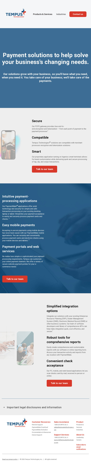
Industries (61, 14)
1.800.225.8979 (59, 424)
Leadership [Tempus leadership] (80, 437)
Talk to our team (44, 169)
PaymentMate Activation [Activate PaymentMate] (40, 430)
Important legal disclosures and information (34, 407)
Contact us (78, 14)
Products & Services (42, 14)
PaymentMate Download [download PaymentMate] (40, 427)
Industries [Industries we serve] (79, 430)
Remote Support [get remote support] (37, 424)
